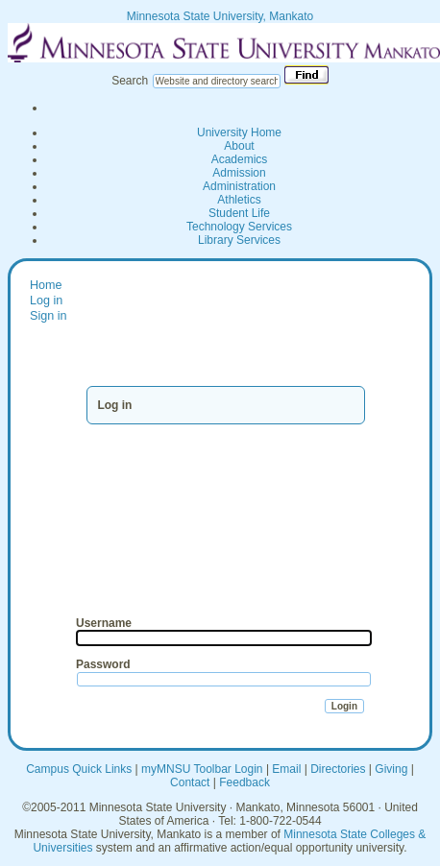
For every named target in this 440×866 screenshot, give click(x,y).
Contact (189, 782)
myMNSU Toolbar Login (202, 769)
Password (103, 664)
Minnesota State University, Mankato (220, 16)
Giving (391, 769)
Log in (46, 300)
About (239, 146)
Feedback (244, 782)
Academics (239, 159)
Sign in (48, 316)
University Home (239, 132)
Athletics (238, 199)
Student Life (239, 213)
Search (129, 80)
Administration (239, 186)
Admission (238, 173)
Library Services (239, 240)
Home (46, 285)
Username (104, 623)
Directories (337, 769)
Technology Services (239, 226)
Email (286, 769)
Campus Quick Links (79, 769)
